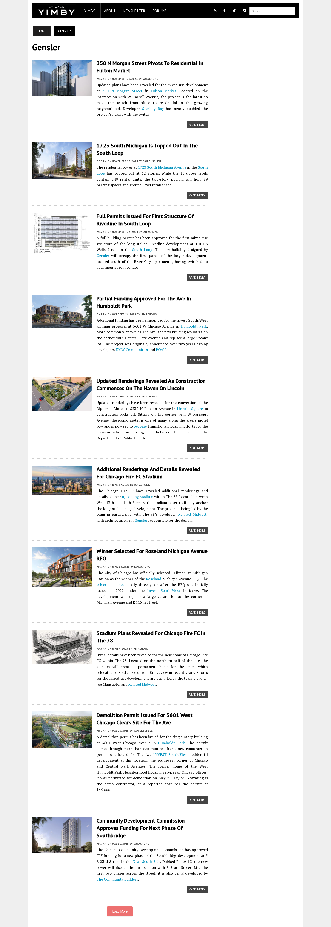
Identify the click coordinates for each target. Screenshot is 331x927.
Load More (119, 896)
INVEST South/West (150, 752)
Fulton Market (163, 90)
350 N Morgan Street (120, 90)
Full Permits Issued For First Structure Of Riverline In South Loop (142, 219)
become (135, 424)
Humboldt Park (194, 324)
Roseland (153, 576)
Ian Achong (148, 78)
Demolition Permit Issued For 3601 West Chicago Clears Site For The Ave (142, 717)
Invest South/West (144, 588)
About (107, 10)
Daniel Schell (149, 160)
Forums (157, 10)
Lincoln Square (190, 406)
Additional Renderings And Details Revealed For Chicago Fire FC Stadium (150, 471)
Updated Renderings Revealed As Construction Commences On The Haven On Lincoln (148, 383)
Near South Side (138, 846)
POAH (159, 348)
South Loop (126, 248)
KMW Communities (129, 348)
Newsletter (131, 10)
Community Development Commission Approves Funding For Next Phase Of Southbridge (149, 816)
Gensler (194, 248)
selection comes (107, 582)
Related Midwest (182, 512)
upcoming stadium (125, 494)
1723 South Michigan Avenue (161, 166)
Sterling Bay (122, 108)
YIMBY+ (88, 10)
